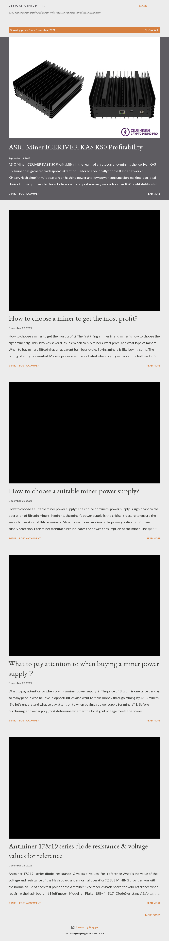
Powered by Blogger (84, 927)
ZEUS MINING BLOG (27, 5)
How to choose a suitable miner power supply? (74, 490)
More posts (152, 915)
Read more (153, 193)
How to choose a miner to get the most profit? (73, 318)
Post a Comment (30, 193)
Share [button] (12, 193)
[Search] (144, 6)
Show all (152, 30)
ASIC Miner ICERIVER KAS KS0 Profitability (76, 147)
